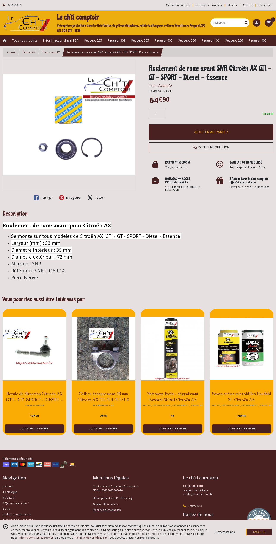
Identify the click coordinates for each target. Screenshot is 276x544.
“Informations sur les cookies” (36, 537)
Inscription (264, 5)
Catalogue (10, 492)
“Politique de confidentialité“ (91, 537)
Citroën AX (28, 52)
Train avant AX (51, 52)
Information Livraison (17, 514)
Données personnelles (107, 510)
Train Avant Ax (160, 85)
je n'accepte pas (225, 532)
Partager (43, 197)
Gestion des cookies (105, 504)
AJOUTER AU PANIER (211, 132)
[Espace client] (256, 23)
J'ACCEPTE (259, 532)
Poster (96, 197)
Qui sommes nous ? (16, 503)
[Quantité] (157, 114)
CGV (6, 509)
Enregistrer (70, 197)
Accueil (11, 52)
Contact (247, 5)
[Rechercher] (246, 23)
